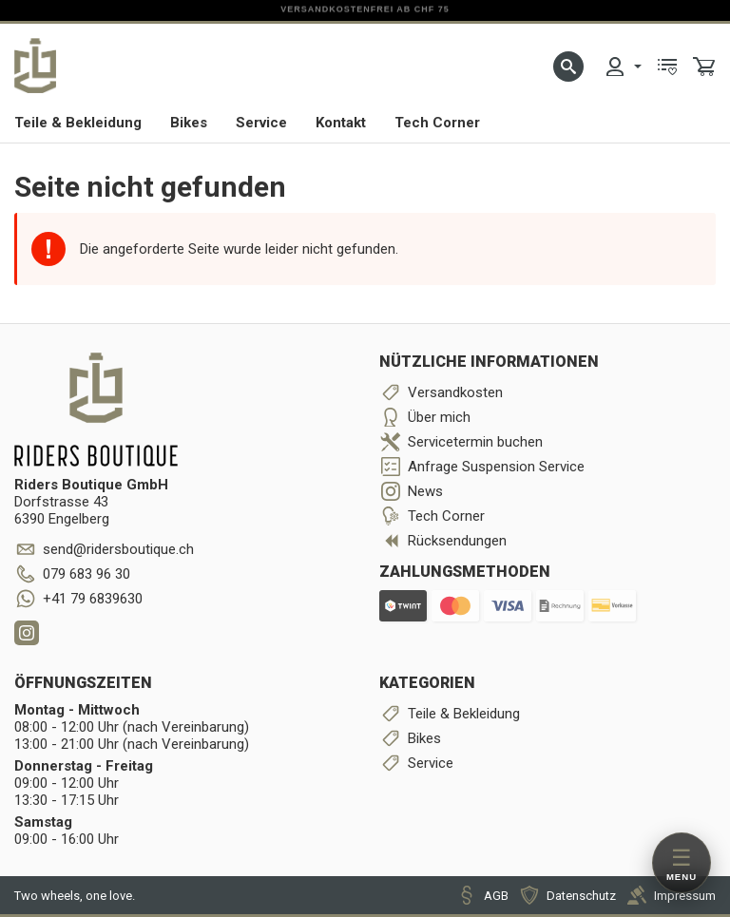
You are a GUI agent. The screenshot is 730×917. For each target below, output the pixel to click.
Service (261, 122)
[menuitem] (623, 66)
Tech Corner (437, 122)
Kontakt (341, 122)
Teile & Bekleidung (78, 122)
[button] (568, 66)
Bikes (188, 122)
